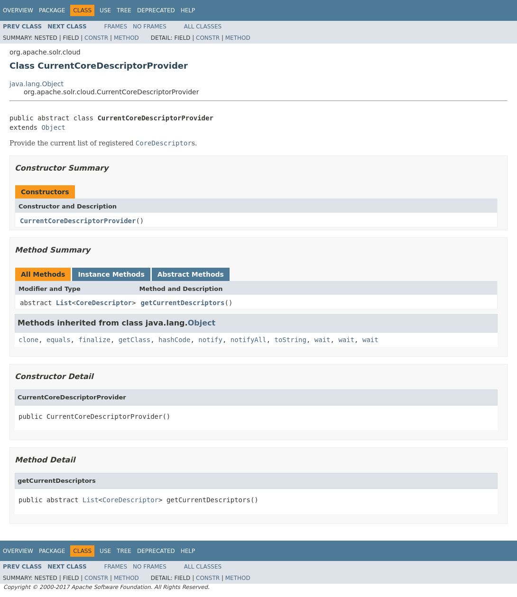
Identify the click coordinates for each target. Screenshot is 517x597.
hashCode (174, 340)
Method (126, 38)
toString (290, 340)
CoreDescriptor (104, 303)
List (64, 303)
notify (210, 340)
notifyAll (249, 340)
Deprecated (156, 10)
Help (188, 10)
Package (52, 10)
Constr (96, 38)
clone (28, 340)
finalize (94, 340)
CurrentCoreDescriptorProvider (78, 221)
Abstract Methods (190, 274)
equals (58, 340)
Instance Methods (111, 274)
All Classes (203, 26)
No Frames (149, 26)
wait (322, 340)
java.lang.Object (36, 84)
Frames (116, 26)
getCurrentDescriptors (182, 303)
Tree (124, 10)
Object (53, 127)
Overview (18, 10)
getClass (134, 340)
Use (105, 10)
